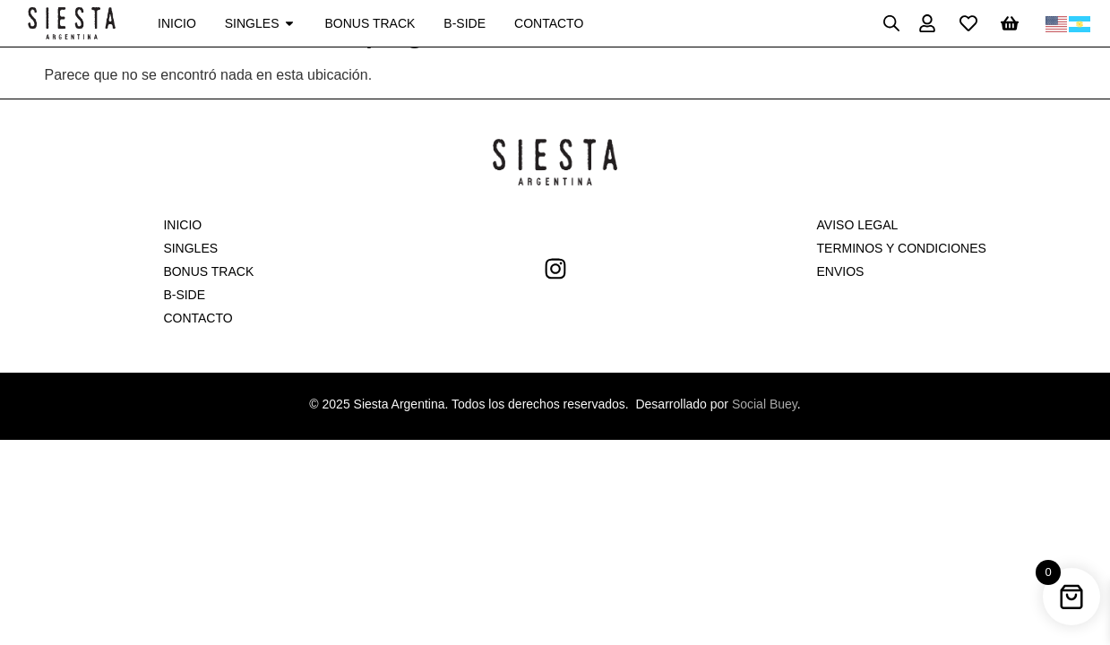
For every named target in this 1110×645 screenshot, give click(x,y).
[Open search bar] (891, 23)
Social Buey (764, 404)
